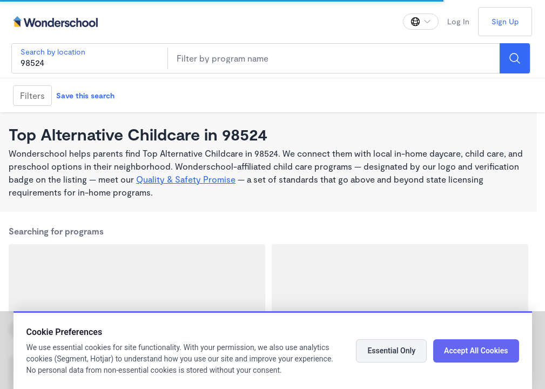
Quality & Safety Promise (186, 179)
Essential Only (391, 350)
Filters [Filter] (32, 95)
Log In (458, 21)
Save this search (85, 95)
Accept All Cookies (476, 350)
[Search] (515, 58)
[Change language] (421, 22)
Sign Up (505, 21)
